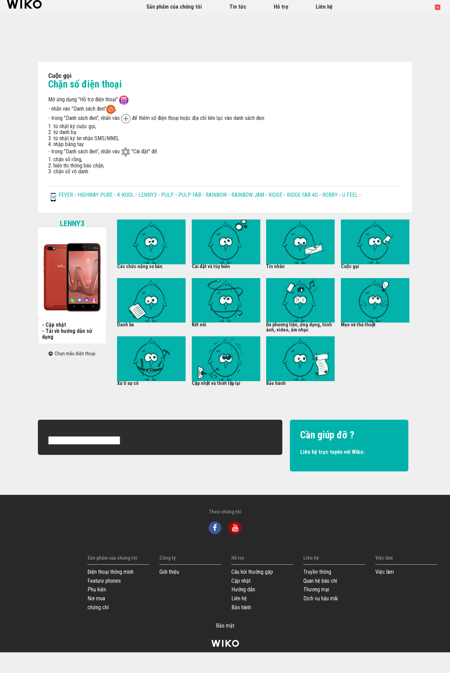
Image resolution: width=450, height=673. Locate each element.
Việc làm (384, 572)
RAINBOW (216, 195)
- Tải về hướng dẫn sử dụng (67, 334)
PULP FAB (189, 195)
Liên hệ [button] (324, 6)
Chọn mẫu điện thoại (72, 354)
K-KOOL (125, 195)
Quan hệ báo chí (320, 581)
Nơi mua (96, 598)
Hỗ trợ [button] (281, 6)
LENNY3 (147, 195)
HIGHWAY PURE (95, 195)
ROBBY (330, 195)
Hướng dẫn (243, 589)
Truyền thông (317, 572)
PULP (168, 195)
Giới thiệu (169, 572)
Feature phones (104, 581)
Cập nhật (241, 581)
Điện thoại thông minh (110, 572)
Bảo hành (241, 607)
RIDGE (276, 195)
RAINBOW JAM (248, 195)
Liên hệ (239, 598)
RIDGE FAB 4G (303, 195)
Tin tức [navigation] (237, 6)
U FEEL (350, 195)
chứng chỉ (98, 607)
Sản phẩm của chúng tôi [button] (174, 6)
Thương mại (316, 589)
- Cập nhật (54, 325)
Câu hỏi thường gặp (252, 572)
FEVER (66, 195)
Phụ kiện (96, 589)
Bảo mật (225, 626)
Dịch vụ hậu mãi (320, 598)
